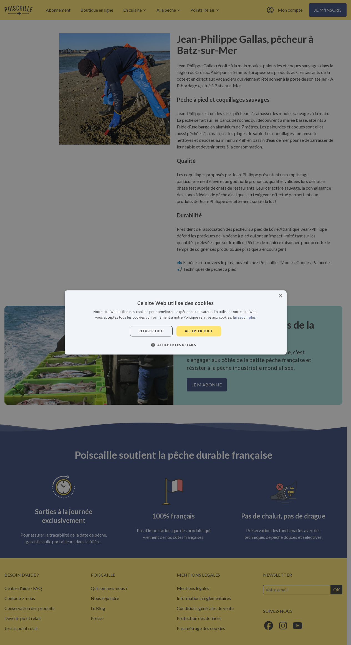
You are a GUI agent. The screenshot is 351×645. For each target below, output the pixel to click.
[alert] (175, 322)
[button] (175, 345)
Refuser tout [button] (151, 331)
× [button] (280, 296)
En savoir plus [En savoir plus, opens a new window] (244, 317)
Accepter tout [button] (199, 331)
